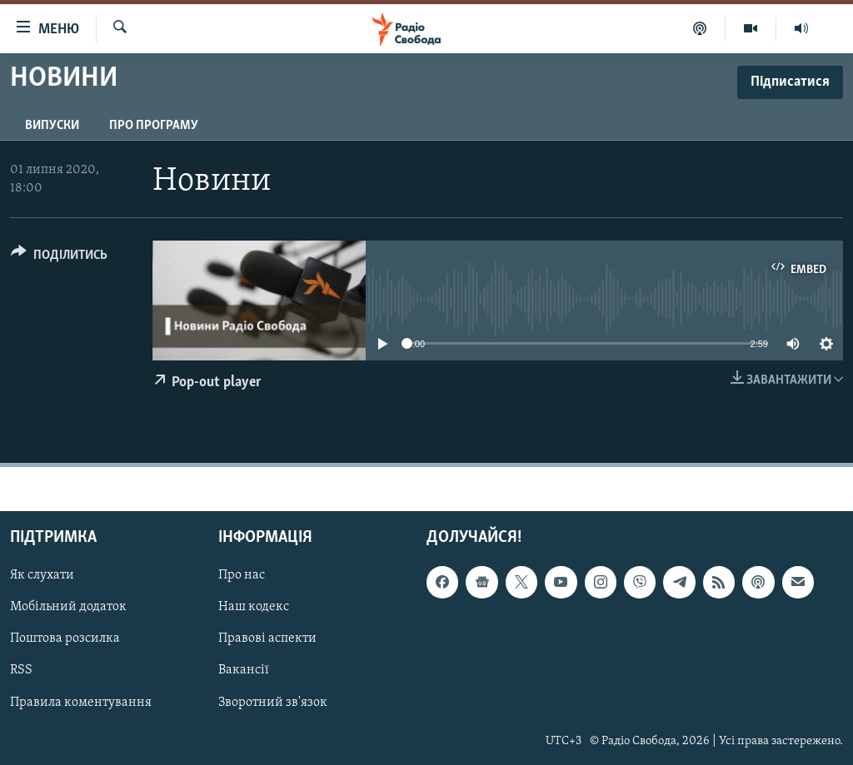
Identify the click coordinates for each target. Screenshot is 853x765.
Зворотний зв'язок (272, 702)
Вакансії (243, 671)
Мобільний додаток (68, 607)
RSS (21, 671)
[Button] (59, 258)
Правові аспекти (267, 639)
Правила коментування (81, 702)
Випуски (52, 125)
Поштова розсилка (65, 639)
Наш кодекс (253, 607)
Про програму (153, 125)
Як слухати (42, 575)
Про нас (241, 575)
